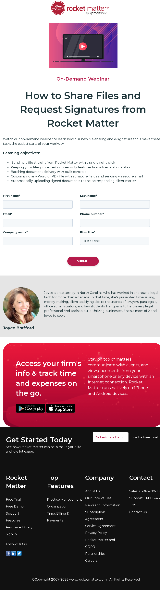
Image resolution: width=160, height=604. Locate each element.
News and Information (102, 505)
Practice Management (64, 499)
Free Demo (15, 506)
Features (13, 520)
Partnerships (95, 554)
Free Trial (13, 499)
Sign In (11, 534)
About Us (92, 491)
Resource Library (19, 527)
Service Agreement (100, 526)
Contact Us (138, 512)
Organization (57, 506)
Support (12, 513)
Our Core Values (98, 498)
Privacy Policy (96, 533)
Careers (91, 560)
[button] (110, 437)
